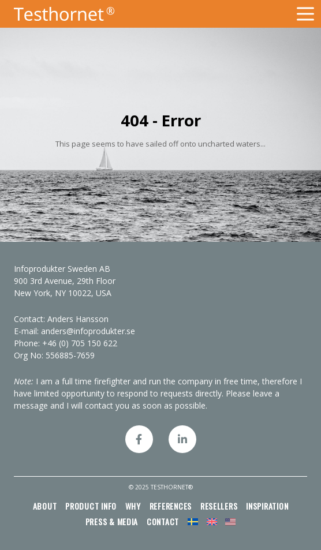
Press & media (112, 521)
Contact (163, 521)
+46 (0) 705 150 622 (79, 343)
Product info (91, 506)
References (171, 506)
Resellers (219, 506)
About (45, 506)
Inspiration (267, 506)
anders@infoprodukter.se (88, 330)
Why (133, 506)
